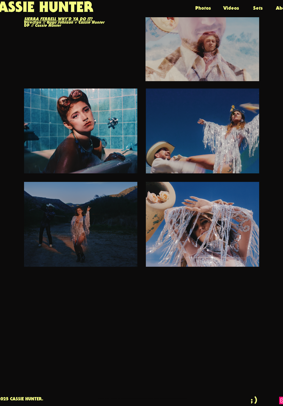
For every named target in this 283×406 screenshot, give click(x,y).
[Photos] (203, 8)
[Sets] (258, 8)
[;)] (255, 400)
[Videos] (231, 8)
